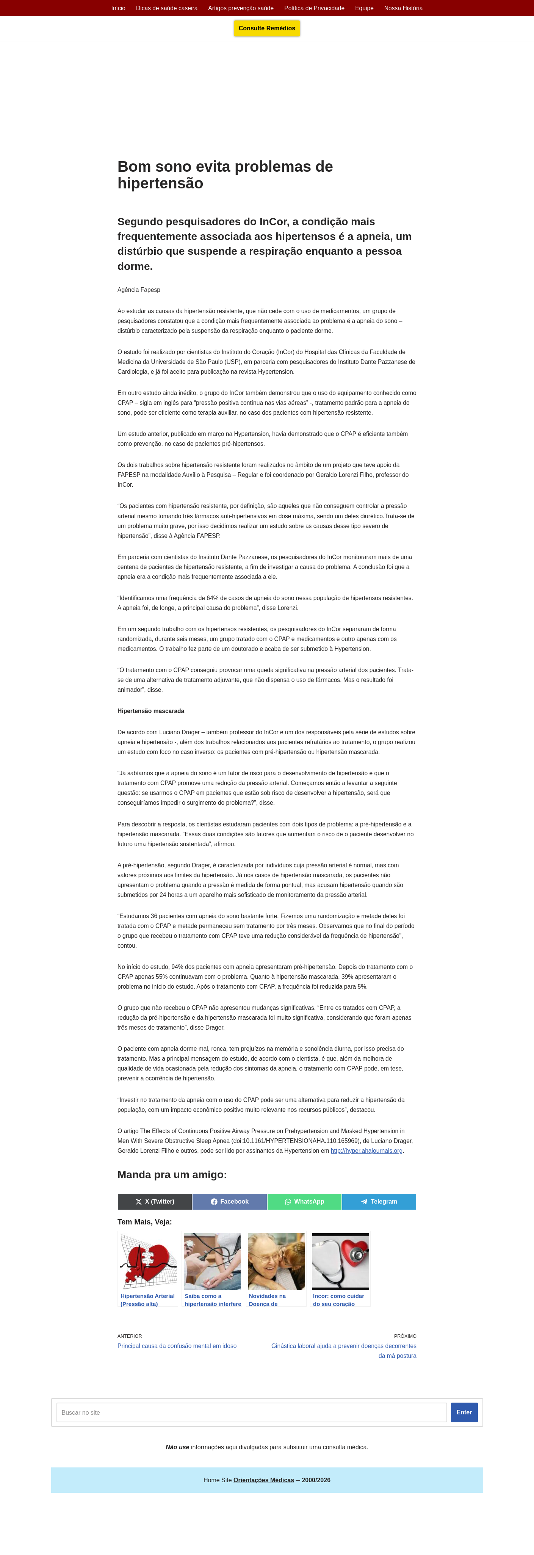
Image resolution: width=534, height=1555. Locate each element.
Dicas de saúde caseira (164, 8)
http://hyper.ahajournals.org (154, 1188)
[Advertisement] (267, 101)
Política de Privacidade (315, 8)
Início (115, 8)
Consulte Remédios (267, 28)
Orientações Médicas (117, 1545)
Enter (464, 1452)
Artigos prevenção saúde (240, 8)
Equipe (366, 8)
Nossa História (406, 8)
